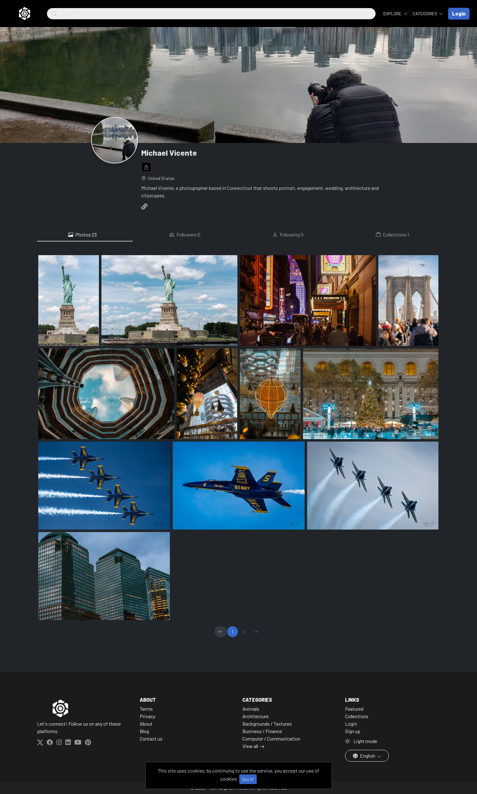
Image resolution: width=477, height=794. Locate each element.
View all (250, 746)
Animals (250, 709)
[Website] (145, 206)
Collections (392, 234)
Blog (144, 731)
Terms (146, 709)
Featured (354, 709)
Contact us (151, 738)
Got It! (248, 779)
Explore (392, 13)
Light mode (361, 741)
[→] (256, 631)
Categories (425, 13)
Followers (184, 234)
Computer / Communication (271, 738)
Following (288, 234)
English (364, 756)
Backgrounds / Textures (267, 724)
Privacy (147, 716)
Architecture (255, 716)
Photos (82, 234)
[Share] (146, 167)
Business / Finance (262, 731)
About (146, 724)
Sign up (352, 731)
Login (351, 724)
